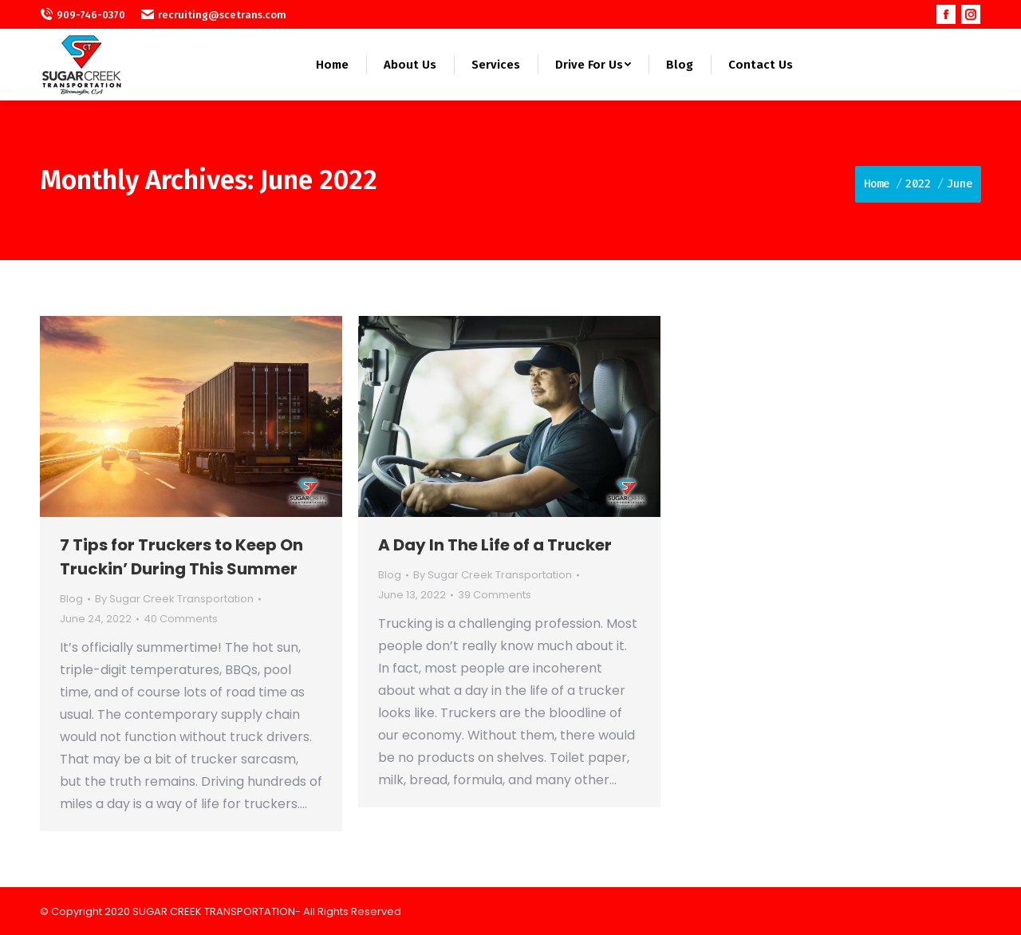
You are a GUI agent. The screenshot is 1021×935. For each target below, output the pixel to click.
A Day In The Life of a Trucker (495, 545)
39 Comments (494, 594)
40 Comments (181, 618)
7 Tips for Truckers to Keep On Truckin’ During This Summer (181, 557)
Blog (71, 598)
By (174, 598)
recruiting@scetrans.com (213, 14)
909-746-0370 (82, 14)
